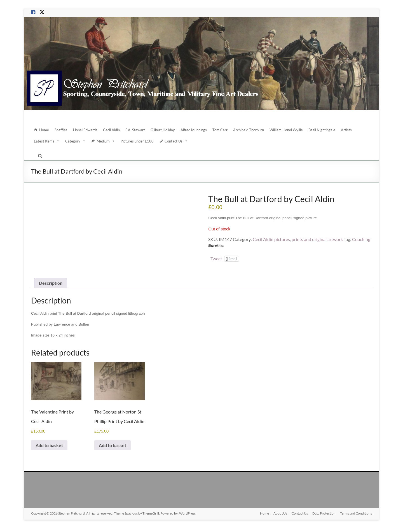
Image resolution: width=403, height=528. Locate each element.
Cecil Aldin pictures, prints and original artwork (298, 239)
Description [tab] (50, 283)
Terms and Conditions (356, 513)
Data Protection (324, 513)
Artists (346, 130)
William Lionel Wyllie (286, 130)
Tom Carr (220, 130)
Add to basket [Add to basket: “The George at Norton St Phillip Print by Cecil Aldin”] (112, 445)
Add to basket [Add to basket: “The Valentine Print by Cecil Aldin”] (49, 445)
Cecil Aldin (111, 130)
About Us (280, 513)
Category (75, 141)
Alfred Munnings (194, 130)
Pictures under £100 (137, 141)
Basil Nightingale (321, 130)
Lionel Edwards (85, 130)
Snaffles (61, 130)
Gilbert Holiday (163, 130)
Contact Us (176, 141)
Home (44, 130)
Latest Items (47, 141)
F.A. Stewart (135, 130)
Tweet (216, 258)
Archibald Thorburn (248, 130)
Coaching (361, 239)
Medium (106, 141)
